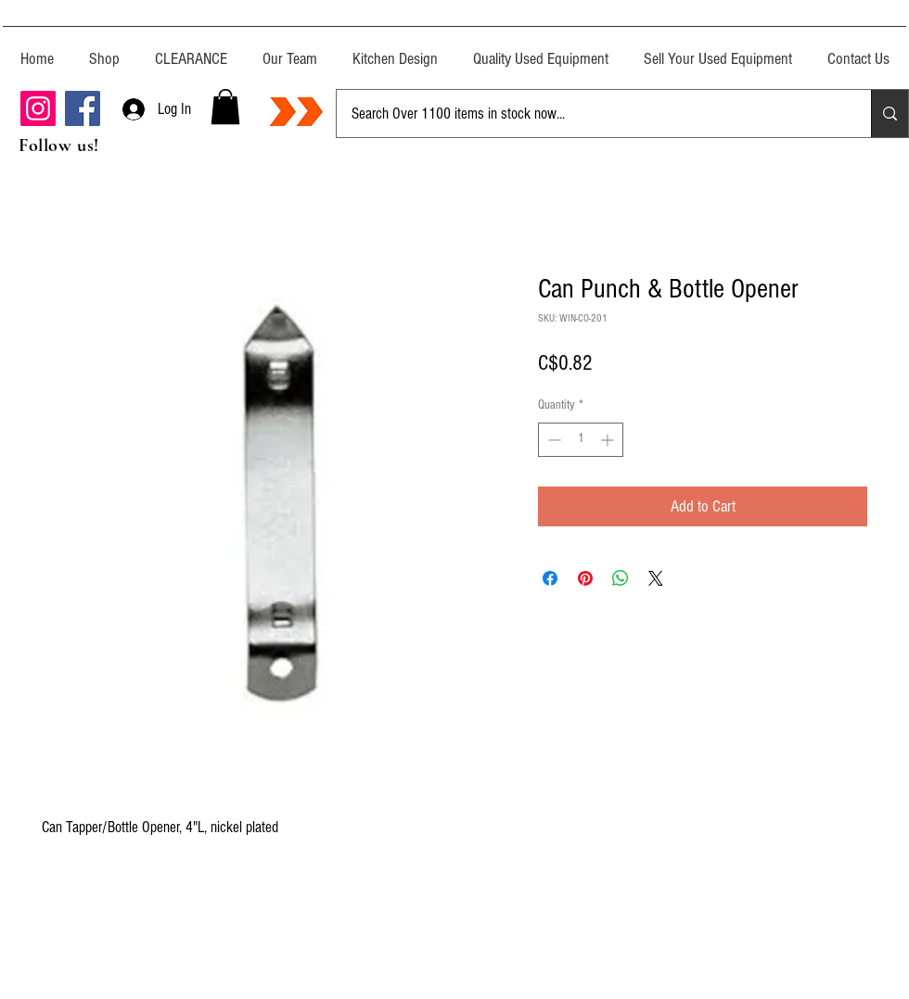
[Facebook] (82, 108)
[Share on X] (656, 578)
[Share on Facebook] (550, 578)
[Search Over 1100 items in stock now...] (590, 113)
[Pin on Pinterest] (585, 578)
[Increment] (609, 440)
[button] (225, 106)
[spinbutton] (580, 440)
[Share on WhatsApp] (620, 578)
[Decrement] (552, 440)
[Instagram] (38, 108)
